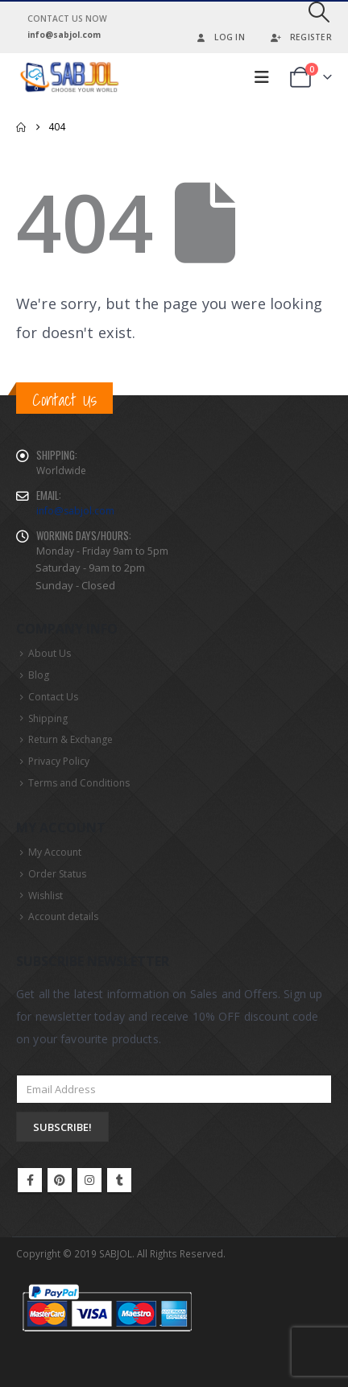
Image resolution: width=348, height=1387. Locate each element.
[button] (319, 12)
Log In (219, 37)
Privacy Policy (58, 761)
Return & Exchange (70, 739)
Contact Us (53, 697)
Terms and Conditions (79, 783)
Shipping (48, 718)
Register (300, 37)
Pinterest (60, 1180)
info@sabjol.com (75, 511)
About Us (49, 653)
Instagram (89, 1180)
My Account (54, 852)
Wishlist (45, 895)
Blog (38, 675)
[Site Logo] (68, 77)
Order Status (57, 874)
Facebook (30, 1180)
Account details (63, 916)
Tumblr (119, 1180)
